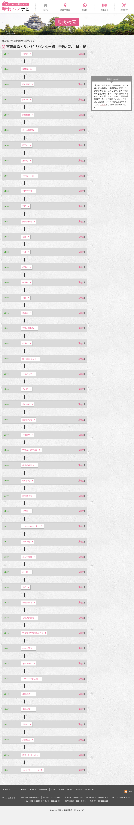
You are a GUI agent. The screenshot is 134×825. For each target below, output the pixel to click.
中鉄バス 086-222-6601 (52, 801)
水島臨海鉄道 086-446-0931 (75, 801)
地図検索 (32, 789)
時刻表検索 (43, 789)
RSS (130, 792)
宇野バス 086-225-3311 (52, 797)
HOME (23, 789)
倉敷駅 (61, 789)
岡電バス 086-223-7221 (74, 797)
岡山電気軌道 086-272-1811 (97, 797)
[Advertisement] (111, 56)
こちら (103, 104)
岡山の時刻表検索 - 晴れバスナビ (71, 810)
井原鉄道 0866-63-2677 (30, 797)
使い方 (69, 789)
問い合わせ (89, 789)
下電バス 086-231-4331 (120, 797)
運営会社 (79, 789)
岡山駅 (53, 789)
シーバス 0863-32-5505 (30, 801)
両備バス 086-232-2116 (99, 801)
